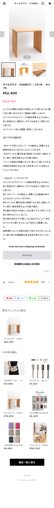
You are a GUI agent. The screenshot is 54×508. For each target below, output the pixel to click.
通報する (47, 271)
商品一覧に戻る (27, 462)
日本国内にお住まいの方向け (27, 264)
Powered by (27, 480)
